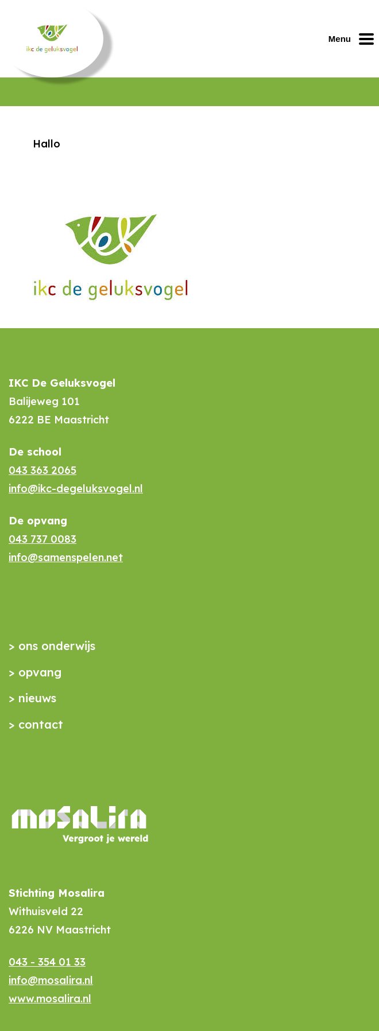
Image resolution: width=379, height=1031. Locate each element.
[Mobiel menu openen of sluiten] (353, 39)
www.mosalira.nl (50, 998)
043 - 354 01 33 (47, 961)
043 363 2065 (42, 470)
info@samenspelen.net (66, 557)
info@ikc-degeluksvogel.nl (76, 488)
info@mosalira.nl (51, 980)
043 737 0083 (42, 539)
